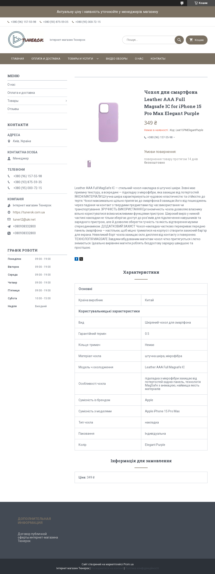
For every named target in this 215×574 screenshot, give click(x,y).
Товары (12, 101)
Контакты (158, 58)
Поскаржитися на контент (107, 568)
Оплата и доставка (45, 58)
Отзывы (13, 109)
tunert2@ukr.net (24, 219)
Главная (17, 58)
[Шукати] (179, 40)
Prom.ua (129, 564)
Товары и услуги (80, 58)
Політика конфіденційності (142, 568)
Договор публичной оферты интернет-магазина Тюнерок (38, 537)
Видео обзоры (116, 58)
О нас (139, 58)
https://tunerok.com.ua (29, 212)
